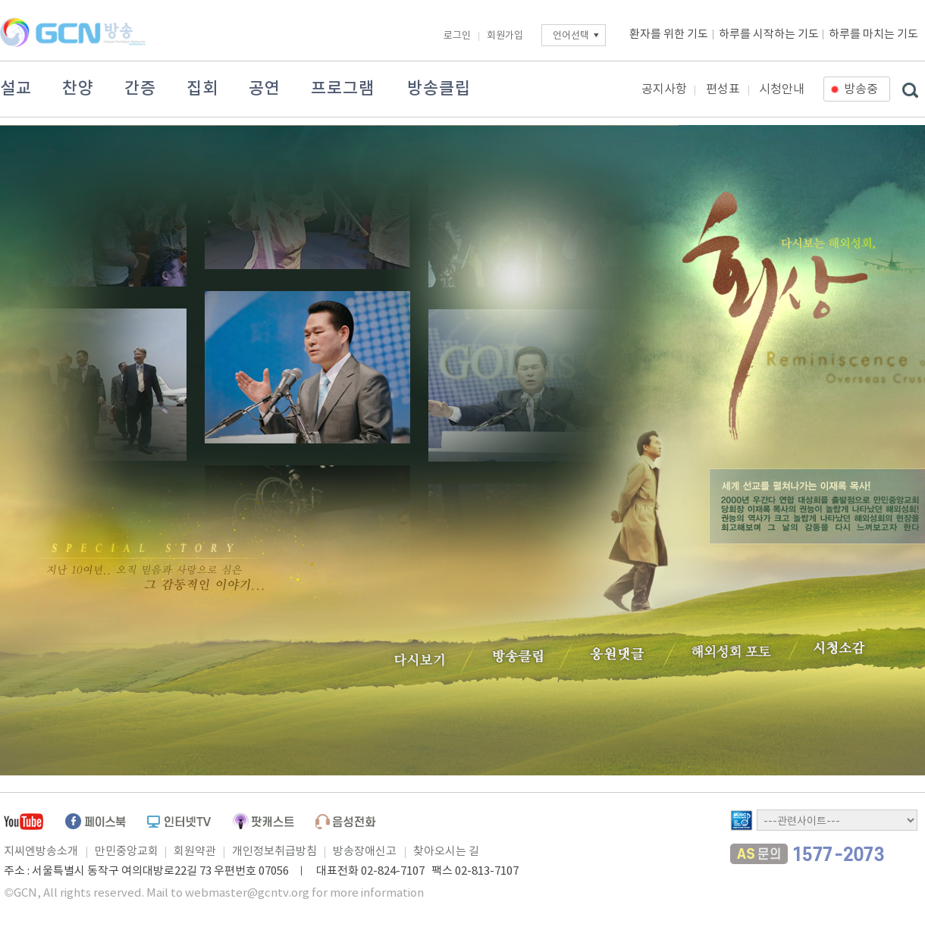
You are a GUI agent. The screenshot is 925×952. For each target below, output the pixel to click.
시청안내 (781, 89)
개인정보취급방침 (274, 851)
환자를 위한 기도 (668, 34)
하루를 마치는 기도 (873, 34)
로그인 (457, 36)
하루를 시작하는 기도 (769, 34)
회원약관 (195, 851)
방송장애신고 (365, 851)
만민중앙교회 (126, 851)
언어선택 (571, 36)
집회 (202, 89)
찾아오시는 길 (446, 851)
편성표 (723, 89)
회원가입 (505, 36)
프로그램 (343, 89)
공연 (265, 89)
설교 (16, 89)
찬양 (78, 89)
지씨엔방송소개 (41, 851)
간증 (140, 89)
